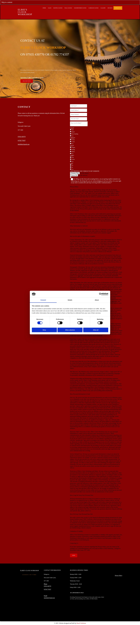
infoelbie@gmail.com (23, 144)
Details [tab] (70, 300)
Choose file (74, 175)
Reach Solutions (81, 623)
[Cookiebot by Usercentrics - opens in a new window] (100, 294)
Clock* (72, 128)
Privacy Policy (118, 575)
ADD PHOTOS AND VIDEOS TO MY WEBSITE (84, 171)
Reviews (110, 8)
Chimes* (72, 138)
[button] (26, 81)
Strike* (72, 155)
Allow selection (70, 330)
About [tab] (97, 300)
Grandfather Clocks (80, 8)
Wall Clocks (68, 8)
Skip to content (6, 2)
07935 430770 (21, 136)
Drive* (72, 145)
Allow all (95, 330)
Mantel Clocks (57, 8)
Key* (71, 163)
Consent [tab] (43, 300)
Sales (49, 8)
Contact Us (118, 8)
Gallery (103, 8)
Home (44, 8)
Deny (44, 330)
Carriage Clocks (93, 8)
